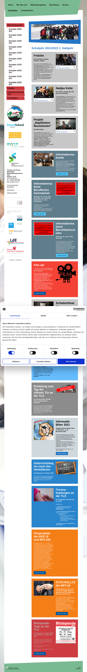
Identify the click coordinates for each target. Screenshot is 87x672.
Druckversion (10, 667)
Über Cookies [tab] (72, 315)
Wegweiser (11, 190)
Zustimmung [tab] (15, 315)
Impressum (12, 259)
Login (79, 667)
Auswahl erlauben (43, 361)
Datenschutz (18, 259)
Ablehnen (16, 361)
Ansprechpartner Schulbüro (12, 186)
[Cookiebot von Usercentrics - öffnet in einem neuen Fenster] (74, 309)
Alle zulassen (71, 361)
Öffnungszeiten (12, 193)
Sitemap (16, 667)
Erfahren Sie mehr (62, 173)
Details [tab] (43, 315)
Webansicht (78, 668)
